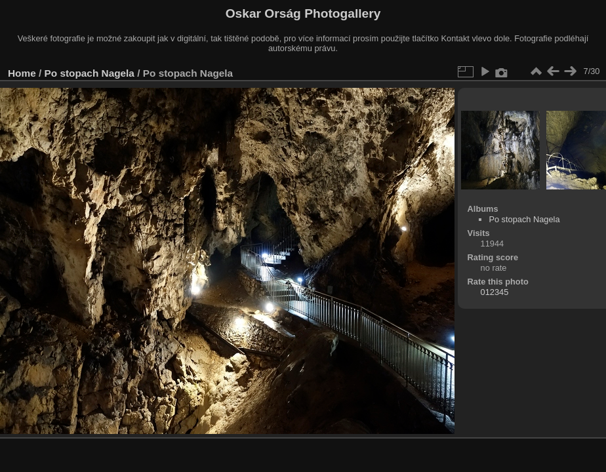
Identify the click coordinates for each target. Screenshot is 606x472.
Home (22, 73)
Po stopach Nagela (89, 73)
